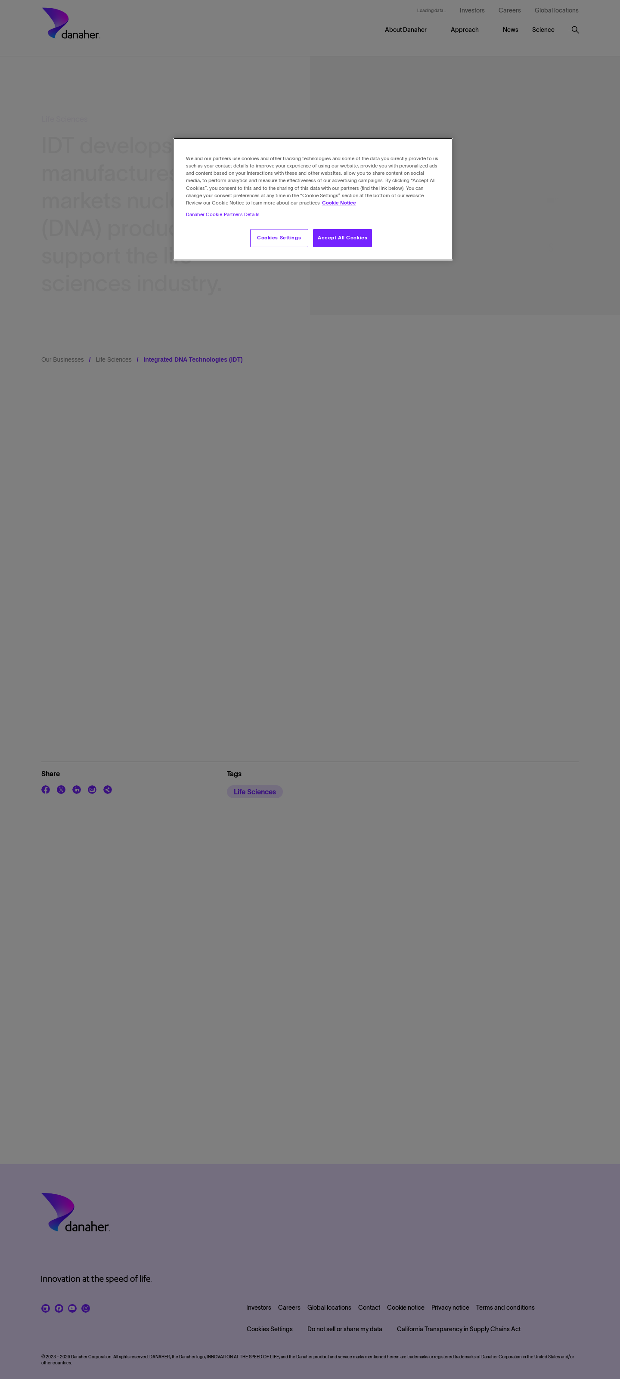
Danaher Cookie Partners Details (223, 214)
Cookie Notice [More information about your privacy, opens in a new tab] (339, 202)
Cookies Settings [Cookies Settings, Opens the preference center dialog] (279, 237)
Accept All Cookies (342, 237)
